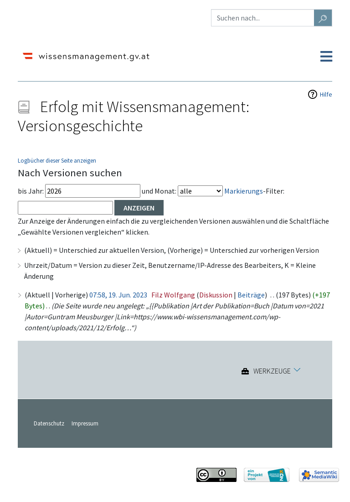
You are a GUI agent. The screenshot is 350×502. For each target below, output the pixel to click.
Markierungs (243, 190)
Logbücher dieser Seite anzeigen (57, 160)
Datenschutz (49, 423)
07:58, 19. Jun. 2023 (118, 294)
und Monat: (159, 190)
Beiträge (251, 294)
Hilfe (326, 94)
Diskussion (215, 294)
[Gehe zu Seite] (323, 17)
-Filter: (254, 190)
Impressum (85, 423)
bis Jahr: (31, 190)
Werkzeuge (272, 371)
